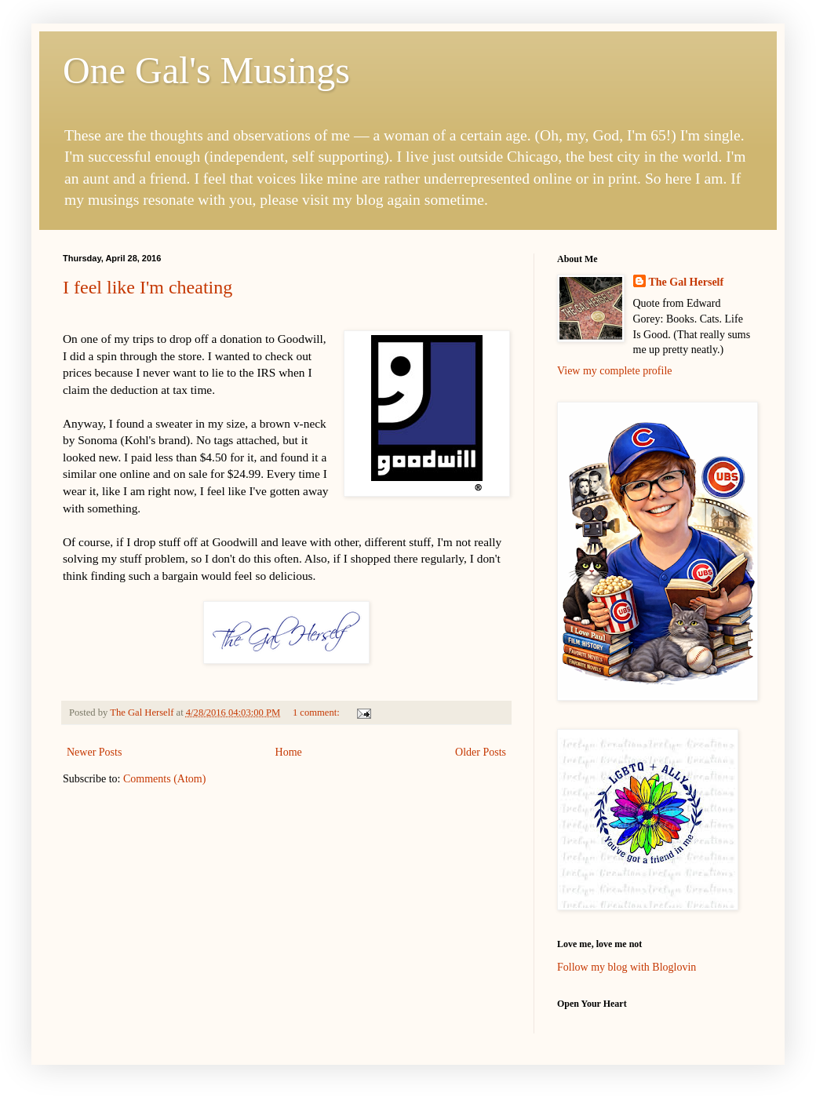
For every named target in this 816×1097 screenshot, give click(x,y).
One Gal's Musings (206, 70)
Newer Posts (94, 752)
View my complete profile (614, 371)
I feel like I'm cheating (147, 287)
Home (288, 752)
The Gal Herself (686, 282)
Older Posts (480, 752)
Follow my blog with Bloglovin (626, 967)
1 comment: (317, 712)
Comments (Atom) (164, 779)
